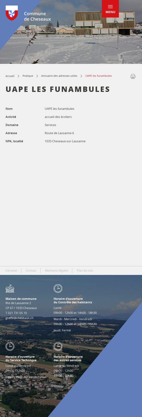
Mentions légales (56, 270)
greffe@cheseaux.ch (19, 318)
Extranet (11, 270)
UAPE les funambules (98, 75)
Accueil (10, 76)
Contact (31, 270)
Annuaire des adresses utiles (59, 75)
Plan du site (85, 270)
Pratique (28, 75)
